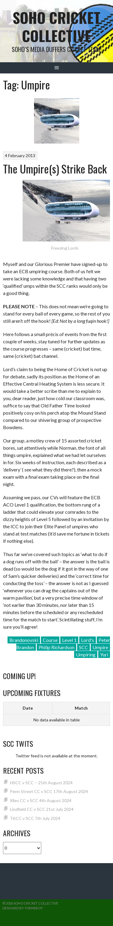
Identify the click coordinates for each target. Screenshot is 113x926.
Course (50, 640)
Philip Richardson (56, 647)
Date (28, 708)
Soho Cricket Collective (56, 26)
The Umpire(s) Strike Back (55, 168)
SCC (83, 647)
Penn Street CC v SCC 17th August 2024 (49, 791)
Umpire (100, 647)
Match (81, 708)
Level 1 (69, 640)
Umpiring (86, 654)
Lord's (87, 640)
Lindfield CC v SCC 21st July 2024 (42, 809)
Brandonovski (23, 640)
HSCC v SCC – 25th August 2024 (41, 782)
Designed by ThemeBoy (22, 908)
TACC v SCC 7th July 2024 (35, 818)
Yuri (104, 654)
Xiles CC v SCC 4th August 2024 (40, 800)
